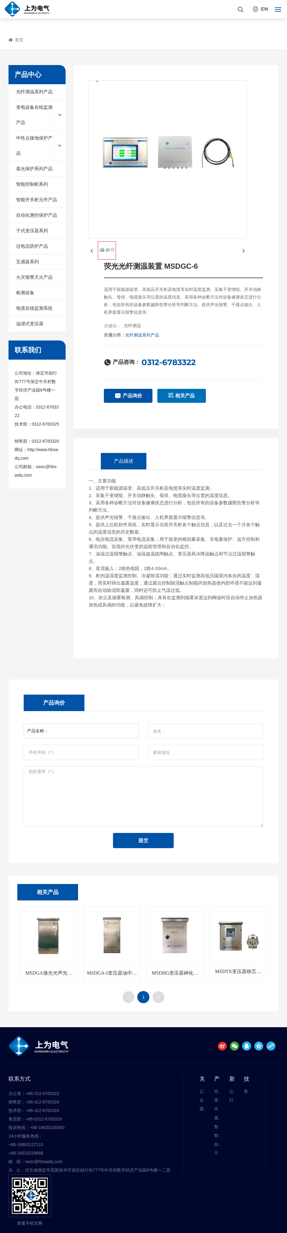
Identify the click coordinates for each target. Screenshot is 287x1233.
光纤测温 (132, 325)
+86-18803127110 (26, 1144)
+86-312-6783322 (42, 1093)
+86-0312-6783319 (44, 1119)
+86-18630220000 (47, 1127)
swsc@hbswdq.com (44, 1161)
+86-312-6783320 (42, 1102)
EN (264, 9)
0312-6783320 (45, 441)
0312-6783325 (45, 424)
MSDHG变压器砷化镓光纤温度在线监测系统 (175, 975)
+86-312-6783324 (42, 1110)
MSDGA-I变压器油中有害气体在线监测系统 (112, 975)
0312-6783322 (169, 362)
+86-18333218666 (26, 1153)
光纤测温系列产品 (142, 335)
